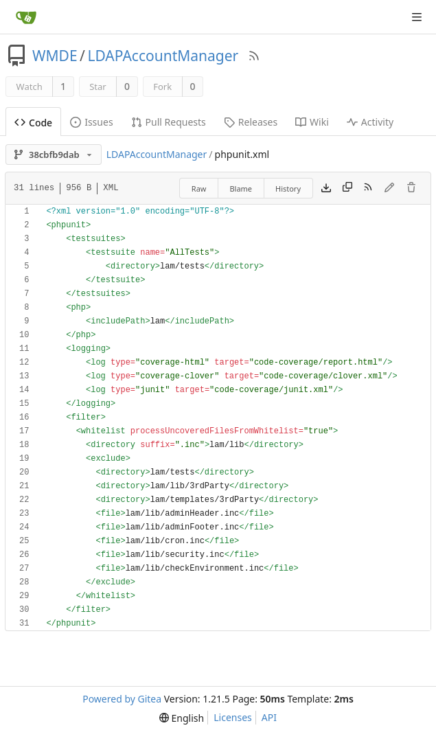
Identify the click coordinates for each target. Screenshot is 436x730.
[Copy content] (347, 188)
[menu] (181, 718)
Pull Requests (168, 121)
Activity (370, 121)
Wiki (312, 121)
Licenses (233, 717)
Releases (250, 121)
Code (33, 122)
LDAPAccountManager (162, 55)
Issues (91, 121)
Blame (240, 188)
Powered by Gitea (121, 698)
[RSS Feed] (254, 55)
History (288, 188)
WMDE (55, 55)
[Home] (26, 17)
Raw (199, 188)
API (269, 717)
